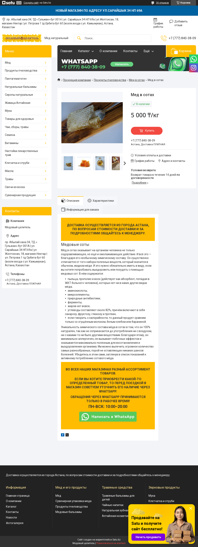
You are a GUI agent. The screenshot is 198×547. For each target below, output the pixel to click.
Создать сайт (31, 2)
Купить (149, 130)
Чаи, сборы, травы (17, 127)
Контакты (130, 51)
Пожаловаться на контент (111, 543)
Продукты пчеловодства (110, 80)
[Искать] (79, 38)
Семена (10, 135)
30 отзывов (162, 2)
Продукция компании (77, 80)
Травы (9, 179)
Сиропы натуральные (19, 94)
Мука (8, 110)
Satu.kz (116, 539)
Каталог (84, 51)
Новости (11, 517)
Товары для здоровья (19, 118)
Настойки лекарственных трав (21, 153)
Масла (9, 171)
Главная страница (18, 495)
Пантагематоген (16, 78)
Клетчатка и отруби (161, 501)
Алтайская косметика (116, 515)
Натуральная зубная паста (119, 510)
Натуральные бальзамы (20, 86)
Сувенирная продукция (20, 195)
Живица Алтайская (17, 102)
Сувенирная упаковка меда (73, 501)
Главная (66, 51)
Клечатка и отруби (17, 162)
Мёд (58, 495)
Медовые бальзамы (68, 512)
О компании (108, 51)
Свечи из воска (15, 187)
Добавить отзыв (181, 23)
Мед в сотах (137, 80)
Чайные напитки (112, 505)
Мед (8, 62)
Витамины (11, 143)
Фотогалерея (14, 523)
